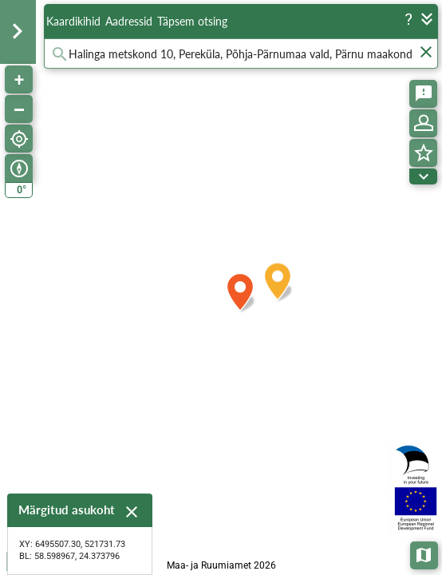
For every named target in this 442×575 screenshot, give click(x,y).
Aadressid (128, 21)
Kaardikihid (73, 21)
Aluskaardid (425, 554)
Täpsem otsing (192, 21)
